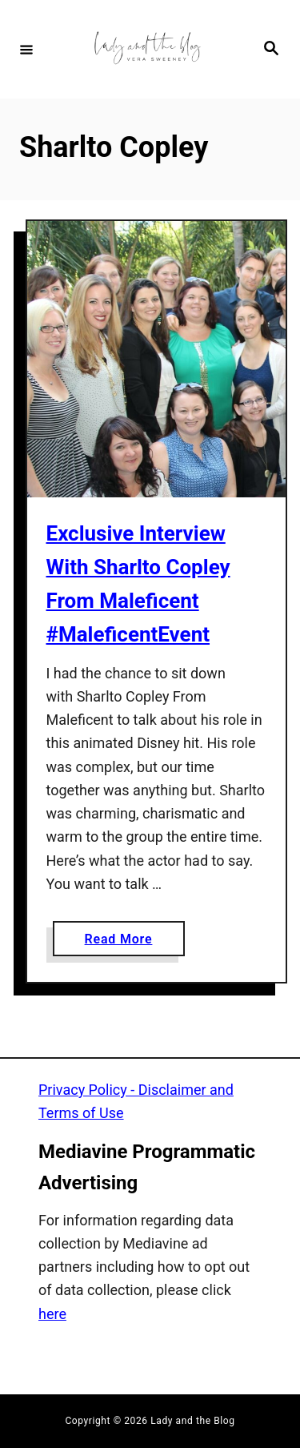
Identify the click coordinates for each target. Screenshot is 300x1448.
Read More (124, 942)
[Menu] (26, 49)
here (52, 1313)
